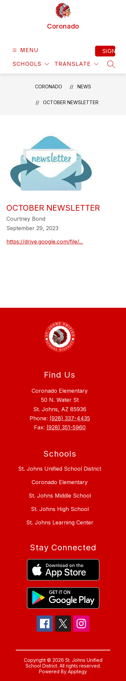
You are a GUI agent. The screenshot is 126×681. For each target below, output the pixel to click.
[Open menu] (25, 50)
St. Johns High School (60, 509)
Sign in (108, 51)
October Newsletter (70, 102)
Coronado (48, 86)
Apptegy (77, 671)
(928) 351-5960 (66, 427)
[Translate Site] (76, 64)
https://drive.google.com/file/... (44, 241)
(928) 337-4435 (69, 418)
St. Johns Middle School (60, 495)
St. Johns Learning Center (59, 522)
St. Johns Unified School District (59, 468)
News (84, 86)
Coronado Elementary (60, 482)
